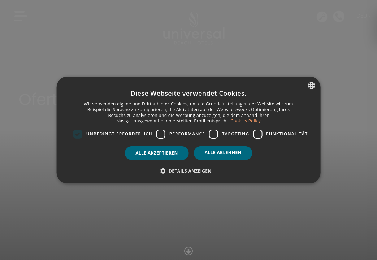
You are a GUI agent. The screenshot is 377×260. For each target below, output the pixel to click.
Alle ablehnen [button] (223, 153)
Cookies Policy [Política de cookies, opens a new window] (245, 121)
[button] (188, 170)
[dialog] (189, 130)
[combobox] (311, 85)
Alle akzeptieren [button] (156, 153)
